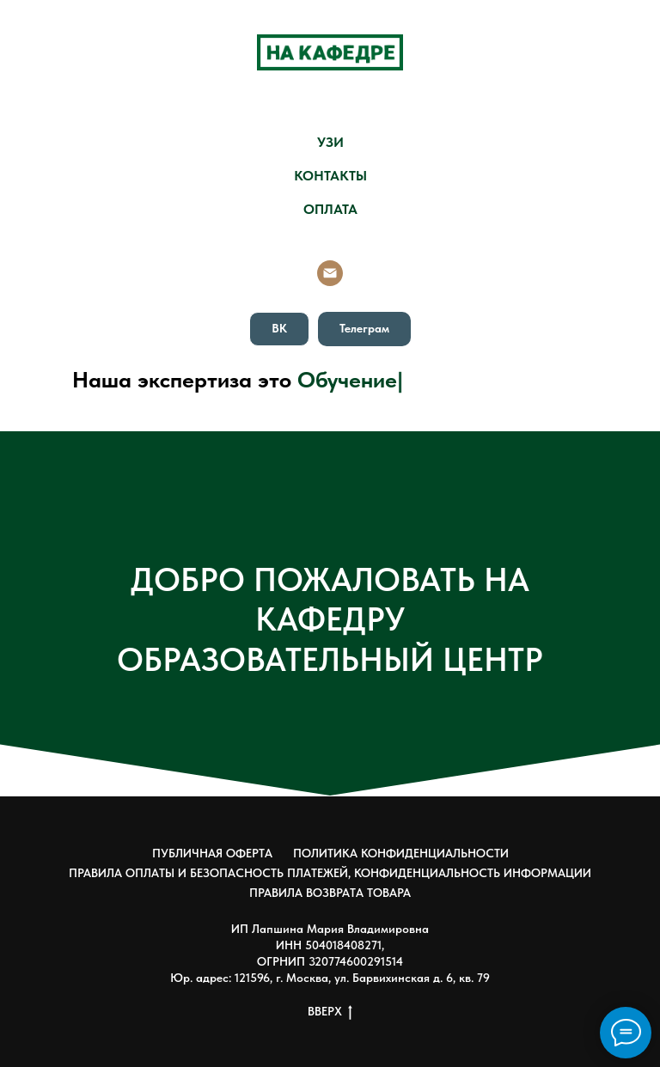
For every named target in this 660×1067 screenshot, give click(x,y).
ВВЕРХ (330, 1012)
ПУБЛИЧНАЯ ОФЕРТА (212, 853)
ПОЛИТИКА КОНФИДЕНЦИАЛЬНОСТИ (401, 853)
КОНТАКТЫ (330, 176)
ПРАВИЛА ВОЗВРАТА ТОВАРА (330, 892)
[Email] (330, 273)
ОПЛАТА (330, 209)
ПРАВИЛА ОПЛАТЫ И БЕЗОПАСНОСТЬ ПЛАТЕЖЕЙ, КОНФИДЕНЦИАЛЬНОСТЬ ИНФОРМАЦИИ (330, 873)
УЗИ (330, 142)
